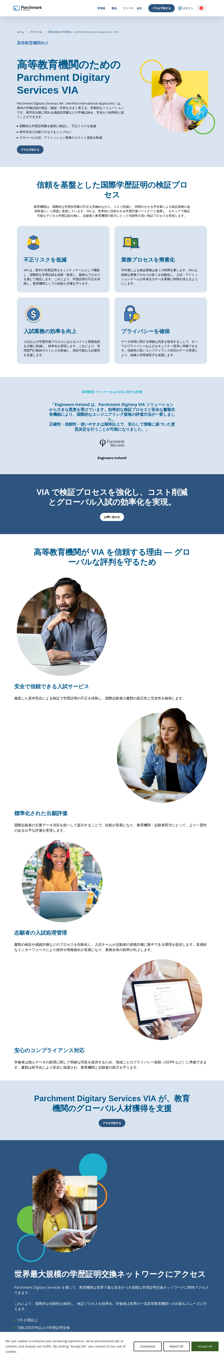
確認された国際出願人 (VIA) (108, 1308)
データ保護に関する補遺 (193, 1313)
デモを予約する (161, 8)
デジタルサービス (103, 1292)
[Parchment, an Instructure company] (28, 8)
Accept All (205, 1346)
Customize (147, 1346)
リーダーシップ (145, 1298)
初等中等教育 (57, 1303)
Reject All (176, 1346)
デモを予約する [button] (30, 150)
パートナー (143, 1308)
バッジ (97, 1303)
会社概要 (142, 1292)
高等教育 (55, 1292)
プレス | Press (145, 1324)
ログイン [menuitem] (185, 8)
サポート (185, 1319)
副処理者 (185, 1308)
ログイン (12, 1298)
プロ (52, 1298)
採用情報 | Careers (147, 1319)
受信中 (97, 1298)
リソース (128, 8)
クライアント (144, 1313)
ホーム (21, 31)
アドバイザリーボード (149, 1303)
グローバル (36, 31)
